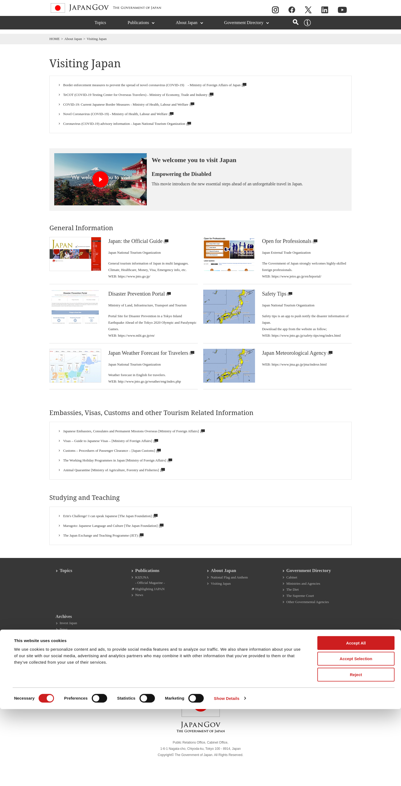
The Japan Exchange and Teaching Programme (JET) (103, 541)
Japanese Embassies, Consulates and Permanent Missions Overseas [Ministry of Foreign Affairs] (134, 437)
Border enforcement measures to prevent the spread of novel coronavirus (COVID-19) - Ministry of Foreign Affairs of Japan (154, 85)
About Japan (73, 39)
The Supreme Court (300, 605)
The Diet (292, 599)
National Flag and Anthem (229, 586)
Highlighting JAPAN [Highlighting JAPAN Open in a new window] (150, 598)
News (139, 605)
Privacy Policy (150, 663)
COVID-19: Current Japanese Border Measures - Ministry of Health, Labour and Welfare (128, 104)
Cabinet (291, 586)
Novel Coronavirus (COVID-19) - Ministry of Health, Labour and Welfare (118, 114)
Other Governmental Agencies (307, 612)
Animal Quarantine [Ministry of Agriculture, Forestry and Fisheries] (114, 476)
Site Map (232, 663)
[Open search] (295, 26)
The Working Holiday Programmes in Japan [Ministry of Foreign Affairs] (117, 466)
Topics (100, 27)
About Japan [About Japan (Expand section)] (186, 27)
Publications (147, 579)
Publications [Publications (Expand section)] (138, 27)
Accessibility (262, 663)
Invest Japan (68, 633)
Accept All (356, 720)
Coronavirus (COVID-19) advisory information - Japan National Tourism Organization (127, 124)
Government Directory (308, 579)
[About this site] (307, 27)
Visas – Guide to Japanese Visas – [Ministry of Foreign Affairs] (110, 447)
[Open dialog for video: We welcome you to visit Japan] (103, 182)
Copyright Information (108, 663)
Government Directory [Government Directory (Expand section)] (243, 27)
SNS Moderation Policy (193, 663)
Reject (356, 751)
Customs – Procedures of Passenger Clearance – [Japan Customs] (112, 456)
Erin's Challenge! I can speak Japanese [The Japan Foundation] (110, 522)
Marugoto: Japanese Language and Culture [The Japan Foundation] (113, 531)
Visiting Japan (221, 593)
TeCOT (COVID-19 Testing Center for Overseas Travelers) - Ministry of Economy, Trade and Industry (138, 95)
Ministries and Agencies (303, 593)
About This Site (65, 663)
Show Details (227, 775)
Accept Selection (356, 736)
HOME (54, 39)
